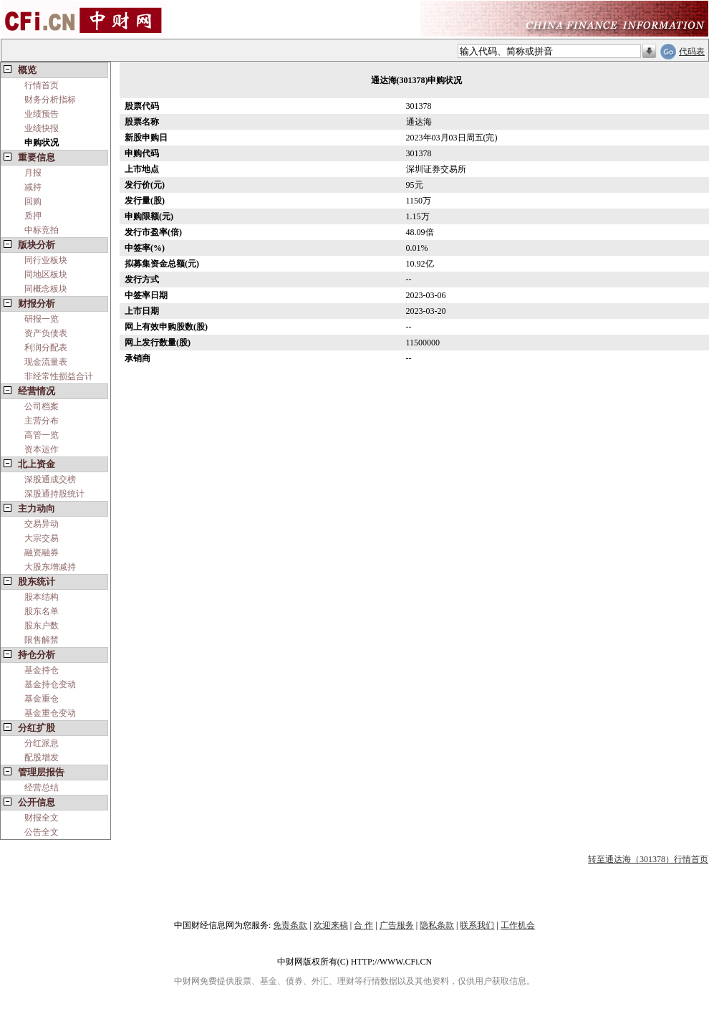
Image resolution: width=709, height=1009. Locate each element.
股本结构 (41, 597)
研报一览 (41, 319)
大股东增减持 (50, 567)
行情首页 (41, 85)
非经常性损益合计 (58, 376)
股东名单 (41, 611)
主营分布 (41, 421)
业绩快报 (41, 128)
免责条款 (290, 925)
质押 (33, 216)
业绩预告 (41, 114)
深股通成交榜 (50, 479)
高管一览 (41, 435)
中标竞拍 (41, 230)
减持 (33, 187)
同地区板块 (45, 274)
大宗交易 (41, 538)
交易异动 (41, 524)
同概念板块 (45, 289)
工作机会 (518, 925)
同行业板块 (45, 260)
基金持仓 (41, 670)
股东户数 (41, 626)
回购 (33, 201)
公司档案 (41, 406)
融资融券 (41, 552)
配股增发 (41, 757)
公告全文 (41, 832)
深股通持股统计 (54, 494)
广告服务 (397, 925)
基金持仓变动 (50, 684)
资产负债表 (45, 333)
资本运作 (41, 449)
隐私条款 (437, 925)
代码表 (692, 52)
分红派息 (41, 743)
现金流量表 (45, 362)
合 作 (363, 925)
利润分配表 (45, 348)
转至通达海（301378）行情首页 (648, 859)
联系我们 (477, 925)
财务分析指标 (50, 100)
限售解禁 (41, 640)
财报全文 (41, 818)
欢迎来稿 (331, 925)
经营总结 (41, 788)
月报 (33, 173)
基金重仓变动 (50, 713)
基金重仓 (41, 699)
